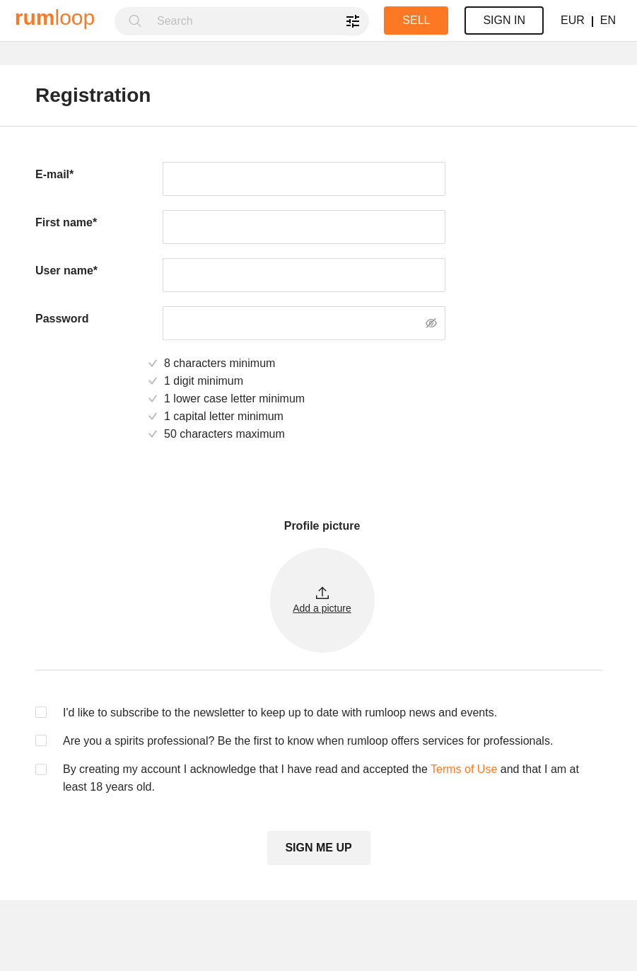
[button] (322, 600)
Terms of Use (464, 769)
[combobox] (259, 21)
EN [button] (608, 20)
